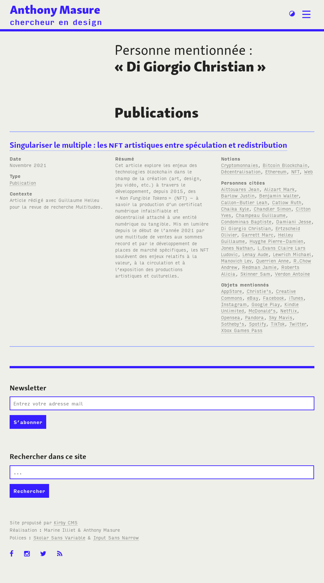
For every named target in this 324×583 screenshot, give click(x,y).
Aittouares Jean (240, 189)
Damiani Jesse (293, 221)
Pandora (254, 317)
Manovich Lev (236, 260)
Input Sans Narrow (116, 537)
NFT (295, 171)
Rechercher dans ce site (48, 456)
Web (308, 171)
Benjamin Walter (278, 195)
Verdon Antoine (292, 274)
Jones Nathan (237, 248)
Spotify (257, 324)
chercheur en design (56, 21)
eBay (252, 298)
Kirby (66, 522)
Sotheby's (232, 324)
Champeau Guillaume (261, 215)
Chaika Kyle (235, 208)
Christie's (259, 291)
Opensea (230, 317)
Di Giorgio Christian (246, 228)
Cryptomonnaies (239, 165)
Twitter (297, 324)
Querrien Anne (272, 260)
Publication (23, 182)
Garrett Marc (257, 234)
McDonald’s (262, 310)
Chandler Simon (272, 208)
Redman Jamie (259, 267)
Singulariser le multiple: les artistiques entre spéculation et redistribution (148, 145)
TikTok (278, 324)
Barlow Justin (237, 195)
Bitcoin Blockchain (285, 165)
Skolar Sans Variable (59, 537)
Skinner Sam (255, 274)
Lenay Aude (255, 254)
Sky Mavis (280, 317)
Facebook (273, 298)
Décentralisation (240, 171)
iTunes (296, 298)
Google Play (266, 304)
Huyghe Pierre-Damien (276, 241)
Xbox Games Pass (241, 330)
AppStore (231, 291)
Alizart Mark (279, 189)
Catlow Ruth (286, 202)
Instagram (234, 304)
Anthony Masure (55, 9)
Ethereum (275, 171)
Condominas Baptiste (246, 221)
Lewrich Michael (292, 254)
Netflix (288, 310)
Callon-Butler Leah (244, 202)
